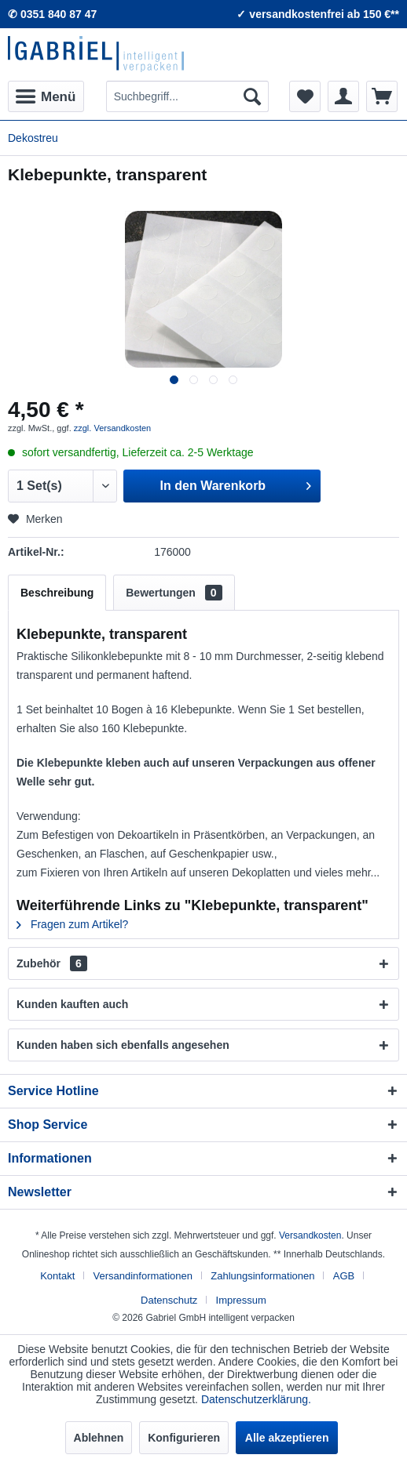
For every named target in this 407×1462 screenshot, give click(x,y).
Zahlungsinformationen (262, 1276)
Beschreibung (57, 592)
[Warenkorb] (382, 96)
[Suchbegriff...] (187, 96)
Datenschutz (169, 1300)
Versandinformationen (143, 1276)
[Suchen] (252, 96)
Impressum (241, 1300)
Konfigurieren (184, 1437)
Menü (45, 94)
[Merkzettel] (305, 96)
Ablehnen (99, 1437)
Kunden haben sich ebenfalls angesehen (122, 1045)
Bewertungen (174, 592)
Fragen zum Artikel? (72, 924)
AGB (343, 1276)
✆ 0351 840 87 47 (52, 14)
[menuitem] (46, 96)
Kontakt (57, 1276)
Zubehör (51, 963)
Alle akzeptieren (287, 1437)
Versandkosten (310, 1235)
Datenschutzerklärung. (256, 1399)
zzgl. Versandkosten (112, 428)
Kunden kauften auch (72, 1004)
